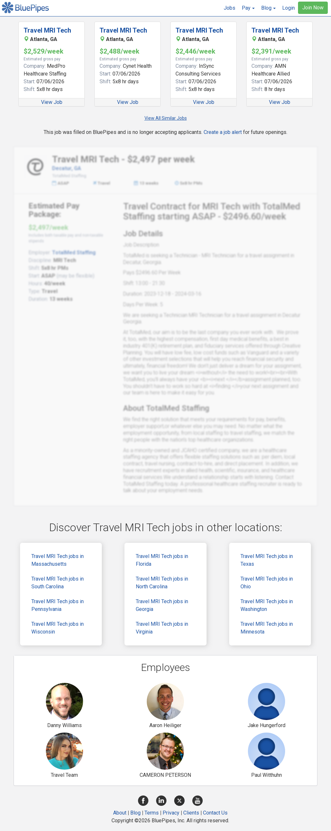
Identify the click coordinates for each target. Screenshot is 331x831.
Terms (151, 813)
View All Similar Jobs (165, 118)
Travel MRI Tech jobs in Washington (266, 605)
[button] (248, 8)
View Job (51, 102)
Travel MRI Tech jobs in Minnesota (266, 628)
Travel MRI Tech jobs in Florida (162, 560)
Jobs (229, 8)
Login (288, 8)
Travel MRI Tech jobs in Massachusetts (57, 560)
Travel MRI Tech (47, 30)
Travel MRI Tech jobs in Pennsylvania (57, 605)
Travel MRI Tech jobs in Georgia (162, 605)
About (119, 813)
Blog (135, 813)
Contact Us (215, 813)
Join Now (313, 8)
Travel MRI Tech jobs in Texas (266, 560)
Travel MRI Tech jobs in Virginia (162, 628)
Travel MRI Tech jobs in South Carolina (57, 583)
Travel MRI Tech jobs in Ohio (266, 583)
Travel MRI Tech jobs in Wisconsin (57, 628)
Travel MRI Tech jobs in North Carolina (162, 583)
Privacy (171, 813)
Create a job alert (223, 132)
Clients (191, 813)
